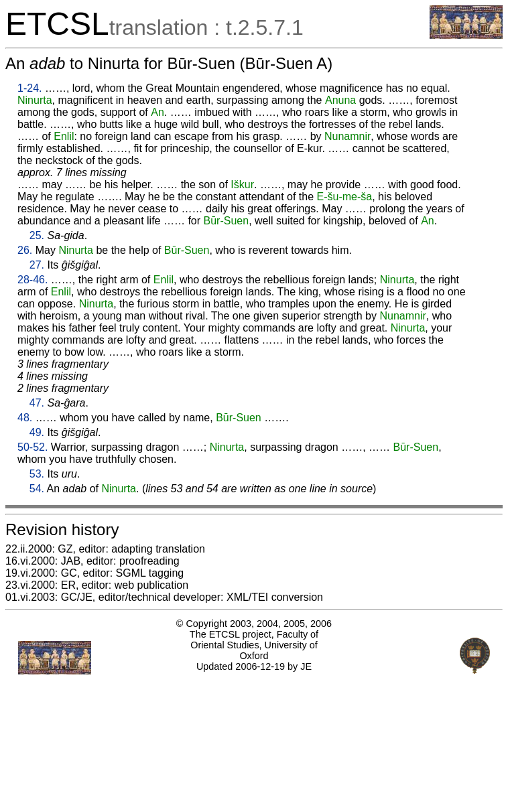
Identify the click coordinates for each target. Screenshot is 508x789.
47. (36, 403)
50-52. (32, 447)
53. (36, 474)
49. (36, 432)
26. (24, 250)
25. (36, 235)
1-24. (29, 88)
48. (24, 417)
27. (36, 265)
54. (36, 488)
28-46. (32, 279)
